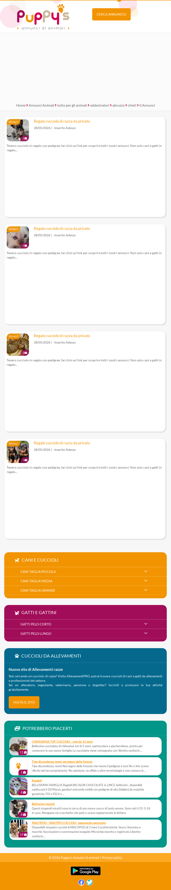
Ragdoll (37, 780)
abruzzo (118, 105)
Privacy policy (112, 858)
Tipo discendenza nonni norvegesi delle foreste (62, 761)
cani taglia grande (37, 590)
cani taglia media (36, 581)
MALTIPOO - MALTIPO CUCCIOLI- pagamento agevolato (69, 823)
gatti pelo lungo (35, 633)
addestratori (99, 105)
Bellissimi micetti (43, 804)
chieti (132, 105)
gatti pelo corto (35, 624)
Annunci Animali (41, 105)
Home (21, 105)
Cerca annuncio (111, 14)
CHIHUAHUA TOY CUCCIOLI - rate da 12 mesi (62, 741)
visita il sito (24, 702)
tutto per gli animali (72, 105)
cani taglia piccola (38, 572)
